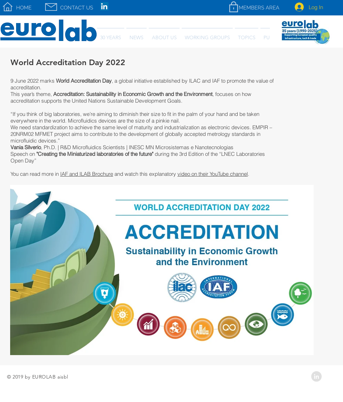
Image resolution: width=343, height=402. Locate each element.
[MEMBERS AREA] (259, 7)
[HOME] (23, 7)
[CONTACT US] (76, 7)
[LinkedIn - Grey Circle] (316, 376)
